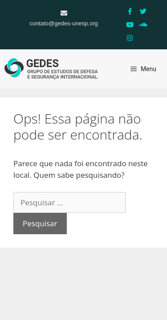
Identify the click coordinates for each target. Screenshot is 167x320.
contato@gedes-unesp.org (63, 23)
